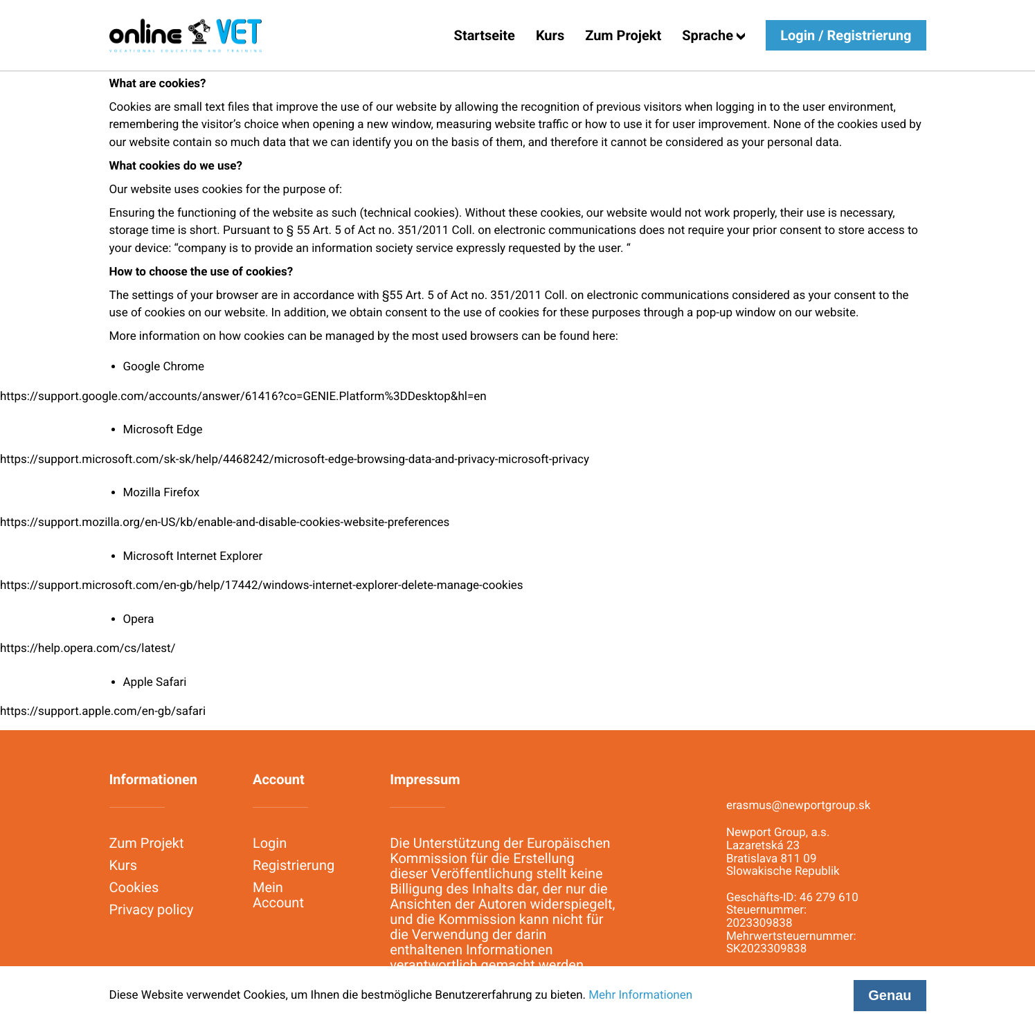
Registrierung (293, 865)
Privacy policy (151, 909)
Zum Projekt (623, 35)
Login (270, 843)
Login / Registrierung (845, 35)
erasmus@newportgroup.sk (798, 806)
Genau (889, 995)
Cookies (134, 887)
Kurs (550, 35)
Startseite (484, 35)
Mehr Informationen (640, 995)
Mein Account (278, 895)
